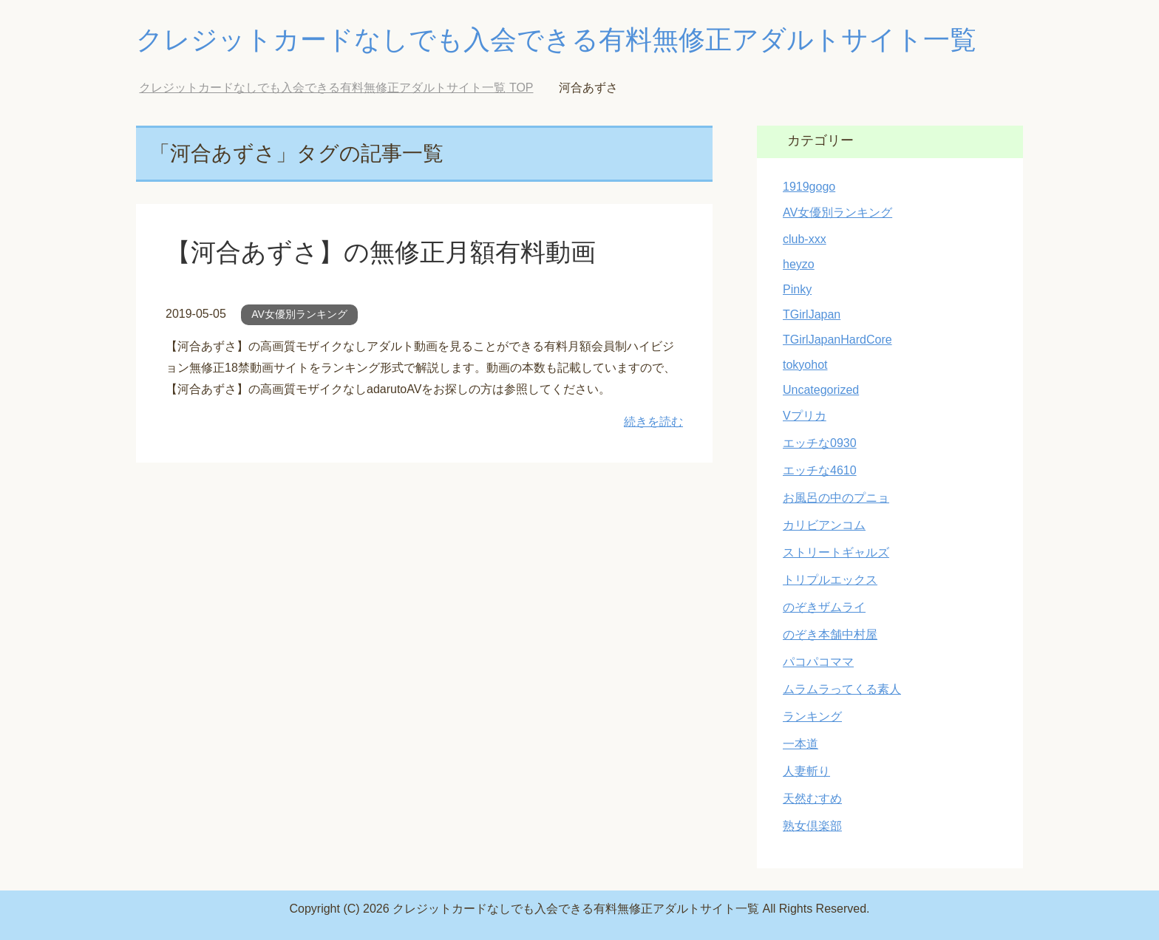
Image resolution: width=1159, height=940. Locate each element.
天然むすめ (812, 798)
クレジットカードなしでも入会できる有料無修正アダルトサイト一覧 (556, 39)
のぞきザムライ (824, 607)
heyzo (799, 264)
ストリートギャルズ (836, 552)
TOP (336, 87)
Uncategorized (821, 390)
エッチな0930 (820, 443)
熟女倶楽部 (812, 826)
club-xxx (804, 239)
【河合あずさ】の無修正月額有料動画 (381, 252)
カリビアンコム (824, 525)
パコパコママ (818, 661)
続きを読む (653, 421)
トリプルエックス (830, 579)
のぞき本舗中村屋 (830, 634)
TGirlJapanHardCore (837, 339)
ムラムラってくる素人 (842, 689)
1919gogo (809, 186)
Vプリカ (804, 415)
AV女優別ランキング (299, 314)
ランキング (812, 716)
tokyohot (805, 364)
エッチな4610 (820, 470)
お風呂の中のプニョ (836, 497)
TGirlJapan (811, 314)
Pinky (797, 289)
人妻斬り (806, 771)
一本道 (800, 744)
